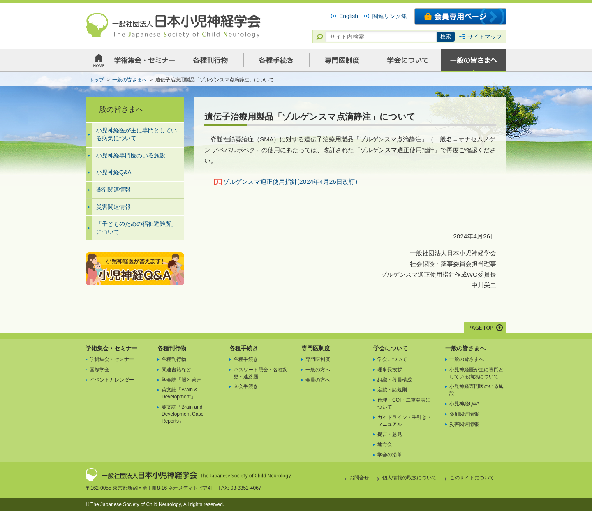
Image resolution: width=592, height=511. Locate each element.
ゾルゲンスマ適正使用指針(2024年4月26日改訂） (292, 181)
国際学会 (99, 369)
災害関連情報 (113, 206)
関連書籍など (176, 369)
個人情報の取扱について (409, 478)
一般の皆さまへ (465, 348)
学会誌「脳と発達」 (184, 380)
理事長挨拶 (389, 369)
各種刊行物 (171, 348)
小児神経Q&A (114, 172)
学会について (390, 348)
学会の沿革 (389, 455)
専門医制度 (315, 348)
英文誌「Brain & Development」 (179, 393)
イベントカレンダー (112, 380)
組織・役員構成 (394, 380)
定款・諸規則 (392, 390)
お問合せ (359, 478)
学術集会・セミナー (111, 348)
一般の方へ (317, 369)
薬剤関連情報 (113, 189)
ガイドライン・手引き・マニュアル (404, 420)
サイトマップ (484, 36)
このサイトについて (472, 478)
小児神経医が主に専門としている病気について (136, 134)
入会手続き (246, 386)
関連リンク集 (389, 16)
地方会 (384, 444)
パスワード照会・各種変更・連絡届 (261, 373)
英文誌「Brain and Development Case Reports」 (183, 414)
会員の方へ (317, 380)
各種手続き (243, 348)
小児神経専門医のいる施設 (130, 155)
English (348, 16)
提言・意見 (389, 434)
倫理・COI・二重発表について (403, 403)
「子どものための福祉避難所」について (136, 227)
